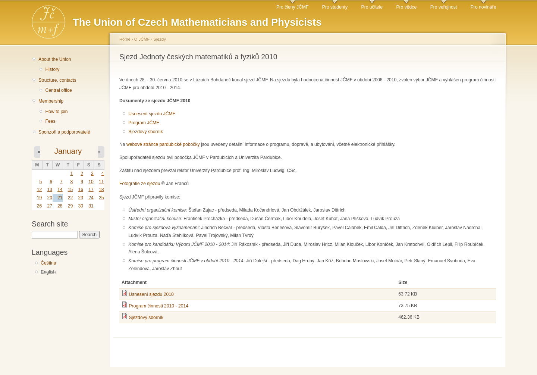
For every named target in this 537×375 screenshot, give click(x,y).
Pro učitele (372, 7)
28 (60, 206)
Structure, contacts (57, 80)
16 (80, 189)
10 (91, 181)
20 (49, 197)
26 (39, 206)
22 (70, 197)
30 (80, 206)
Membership (50, 101)
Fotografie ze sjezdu (139, 183)
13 (49, 189)
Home (125, 39)
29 (70, 206)
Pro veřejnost (443, 7)
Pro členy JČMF (292, 7)
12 (39, 189)
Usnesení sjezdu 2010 (151, 294)
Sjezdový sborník (145, 131)
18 (101, 189)
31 (91, 206)
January (68, 151)
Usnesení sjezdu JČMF (151, 113)
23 (80, 197)
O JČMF (142, 39)
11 (101, 181)
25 (101, 197)
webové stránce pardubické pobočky (163, 144)
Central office (58, 90)
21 (60, 197)
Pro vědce (406, 7)
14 (60, 189)
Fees (50, 121)
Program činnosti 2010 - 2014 (158, 306)
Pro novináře (483, 7)
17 (91, 189)
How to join (56, 111)
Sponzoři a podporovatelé (64, 132)
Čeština (48, 263)
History (52, 69)
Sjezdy (159, 39)
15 (70, 189)
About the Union (54, 59)
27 (49, 206)
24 (91, 197)
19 (39, 197)
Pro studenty (335, 7)
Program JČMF (143, 122)
